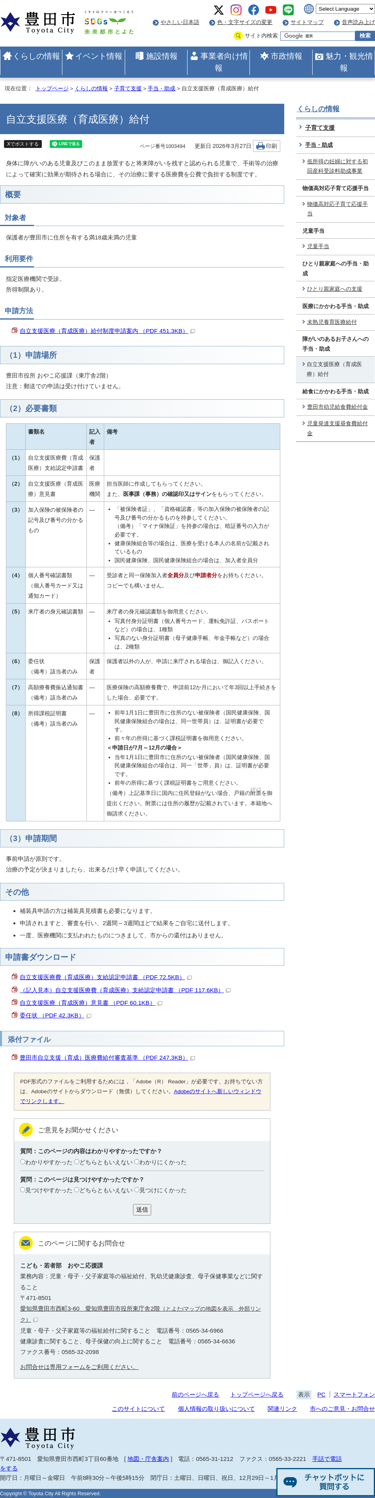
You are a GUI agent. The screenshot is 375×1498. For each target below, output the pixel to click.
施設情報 (162, 56)
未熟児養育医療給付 (332, 322)
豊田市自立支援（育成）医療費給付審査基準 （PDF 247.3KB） (107, 1057)
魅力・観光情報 (349, 62)
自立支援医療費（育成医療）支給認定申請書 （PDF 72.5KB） (106, 977)
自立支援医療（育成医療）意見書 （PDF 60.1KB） (91, 1002)
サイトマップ (307, 22)
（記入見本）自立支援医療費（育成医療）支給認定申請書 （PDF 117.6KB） (125, 990)
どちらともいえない (106, 1162)
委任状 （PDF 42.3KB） (55, 1015)
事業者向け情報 (224, 62)
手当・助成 (161, 89)
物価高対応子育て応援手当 (337, 209)
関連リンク (282, 1408)
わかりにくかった (163, 1162)
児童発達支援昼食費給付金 (337, 428)
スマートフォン (354, 1394)
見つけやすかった (49, 1190)
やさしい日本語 (180, 22)
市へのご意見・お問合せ (342, 1408)
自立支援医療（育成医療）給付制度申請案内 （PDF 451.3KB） (107, 330)
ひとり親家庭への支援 (334, 289)
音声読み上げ (358, 22)
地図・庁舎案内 (148, 1458)
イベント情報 (98, 56)
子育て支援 (128, 89)
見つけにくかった (163, 1190)
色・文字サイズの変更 (244, 22)
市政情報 (286, 56)
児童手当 (318, 246)
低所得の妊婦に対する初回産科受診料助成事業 (337, 166)
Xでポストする (23, 144)
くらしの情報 (36, 56)
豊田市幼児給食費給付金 (337, 407)
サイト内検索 (261, 36)
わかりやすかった (49, 1162)
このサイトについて (138, 1408)
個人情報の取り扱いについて (216, 1408)
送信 (142, 1209)
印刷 (271, 146)
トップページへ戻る (256, 1394)
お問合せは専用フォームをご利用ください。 (79, 1366)
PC (321, 1394)
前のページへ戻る (195, 1394)
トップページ (52, 89)
